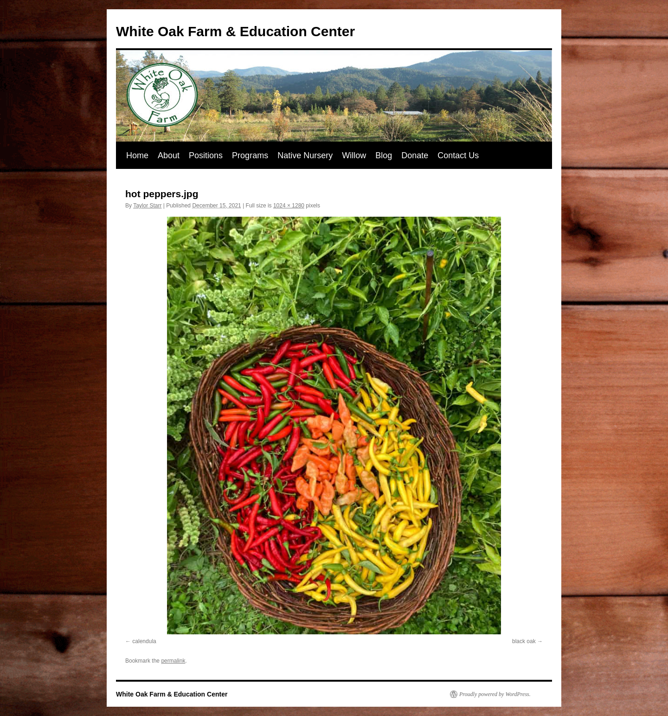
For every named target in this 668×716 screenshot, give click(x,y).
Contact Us (458, 155)
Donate (414, 155)
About (169, 155)
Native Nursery (305, 155)
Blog (383, 155)
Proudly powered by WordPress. (495, 694)
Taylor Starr (147, 205)
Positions (206, 155)
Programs (250, 155)
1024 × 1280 (288, 205)
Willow (354, 155)
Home (137, 155)
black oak (524, 641)
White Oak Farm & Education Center (235, 31)
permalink (173, 661)
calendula (144, 641)
